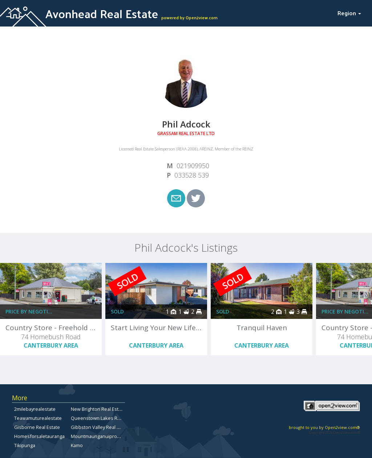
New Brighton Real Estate (98, 409)
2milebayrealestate (35, 409)
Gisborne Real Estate (37, 427)
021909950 (193, 165)
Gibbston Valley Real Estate (100, 427)
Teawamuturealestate (38, 418)
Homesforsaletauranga (39, 436)
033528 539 (191, 175)
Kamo (77, 445)
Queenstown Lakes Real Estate (104, 418)
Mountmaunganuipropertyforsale (107, 436)
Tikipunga (24, 445)
